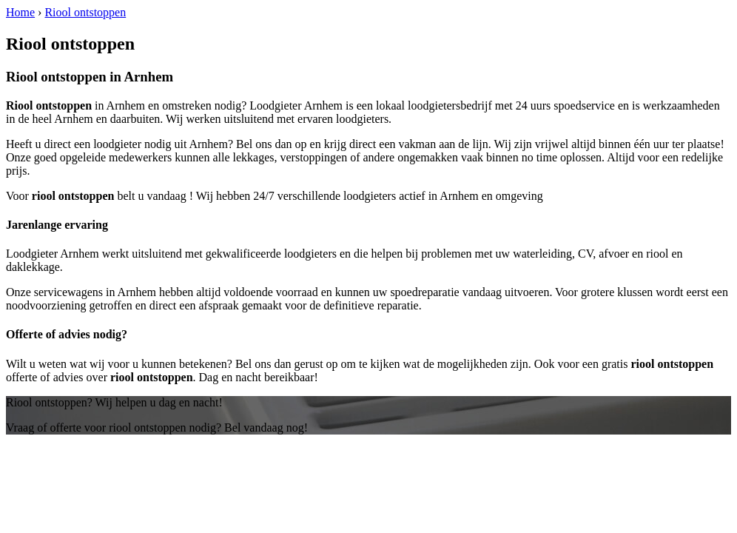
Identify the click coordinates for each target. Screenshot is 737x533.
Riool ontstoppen (85, 12)
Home (20, 12)
